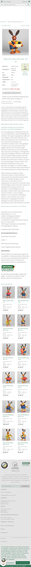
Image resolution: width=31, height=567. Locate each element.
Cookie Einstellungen (9, 562)
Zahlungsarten (4, 532)
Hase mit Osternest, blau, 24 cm (15, 21)
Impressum (11, 559)
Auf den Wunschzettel (6, 101)
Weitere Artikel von (13, 206)
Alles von (25, 73)
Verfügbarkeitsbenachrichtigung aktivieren (12, 92)
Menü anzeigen (7, 1)
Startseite (3, 538)
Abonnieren (25, 486)
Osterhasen (3, 21)
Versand (23, 566)
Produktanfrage (17, 101)
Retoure (3, 529)
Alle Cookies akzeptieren (22, 563)
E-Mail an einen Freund (7, 103)
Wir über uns (4, 541)
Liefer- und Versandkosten (7, 525)
